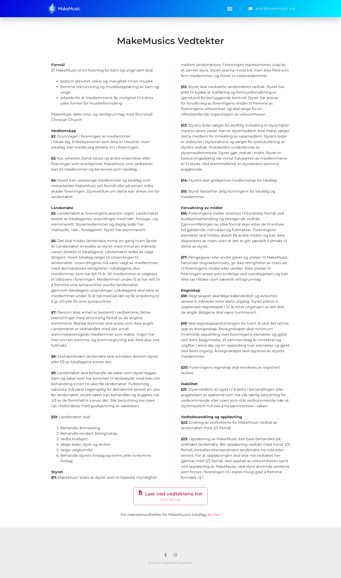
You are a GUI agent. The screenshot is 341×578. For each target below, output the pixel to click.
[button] (229, 8)
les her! (214, 514)
